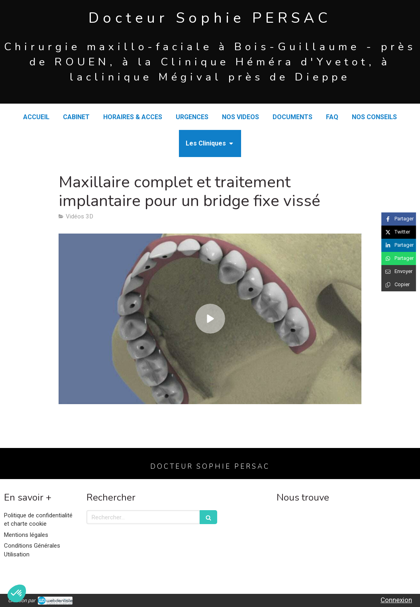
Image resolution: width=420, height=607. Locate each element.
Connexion (396, 600)
